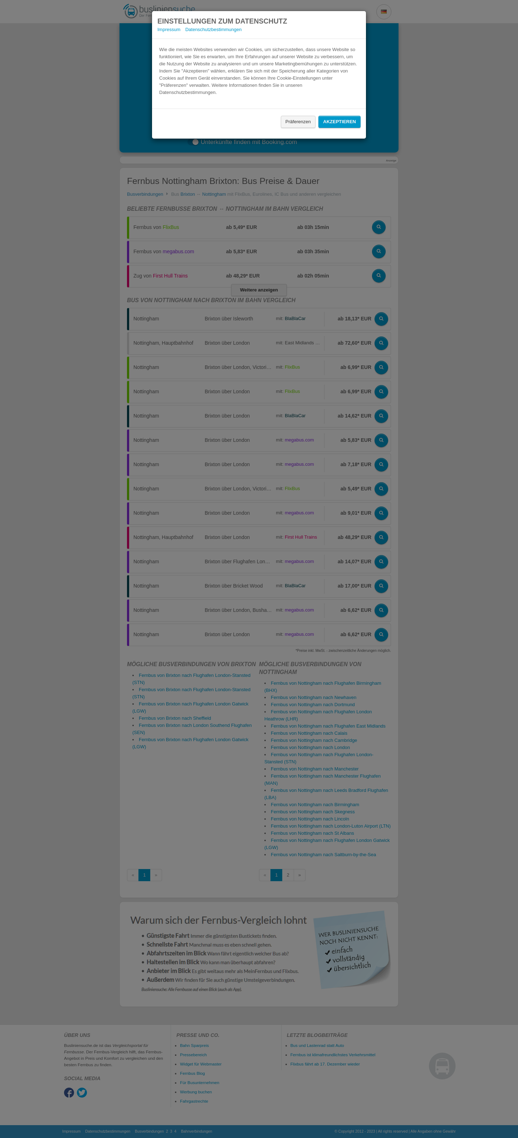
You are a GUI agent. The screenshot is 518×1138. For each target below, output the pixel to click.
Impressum (168, 29)
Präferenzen (298, 121)
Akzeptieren (339, 121)
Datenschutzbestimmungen (213, 29)
